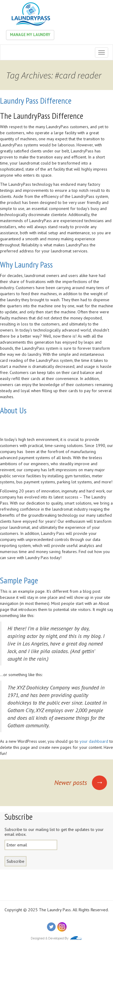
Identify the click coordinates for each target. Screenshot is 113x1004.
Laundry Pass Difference (35, 100)
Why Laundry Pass (26, 264)
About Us (13, 410)
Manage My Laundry (30, 34)
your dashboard (94, 741)
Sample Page (19, 580)
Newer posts (80, 782)
